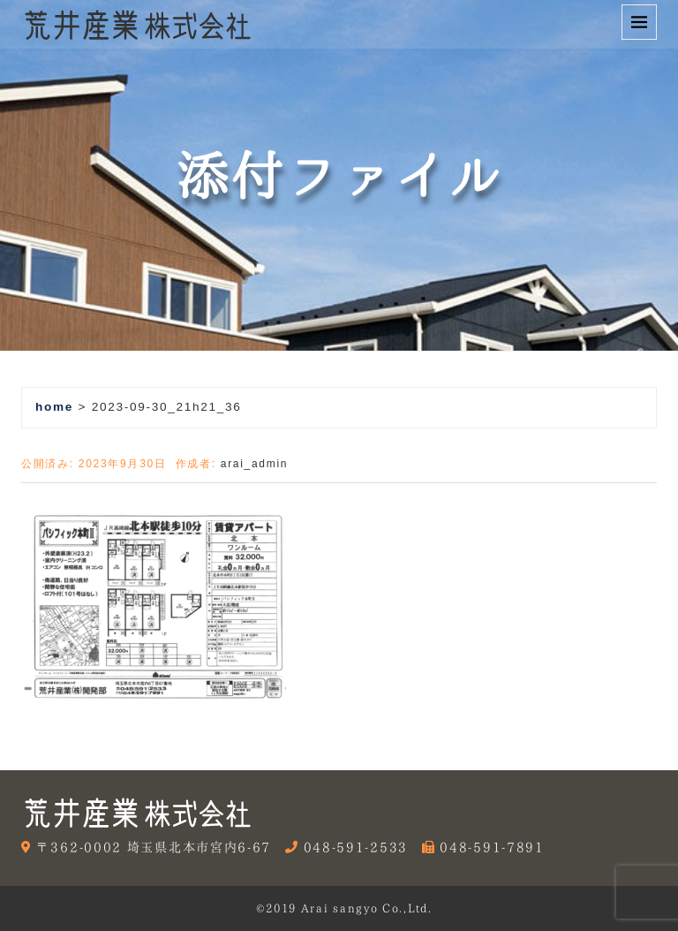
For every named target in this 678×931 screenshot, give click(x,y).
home (54, 406)
